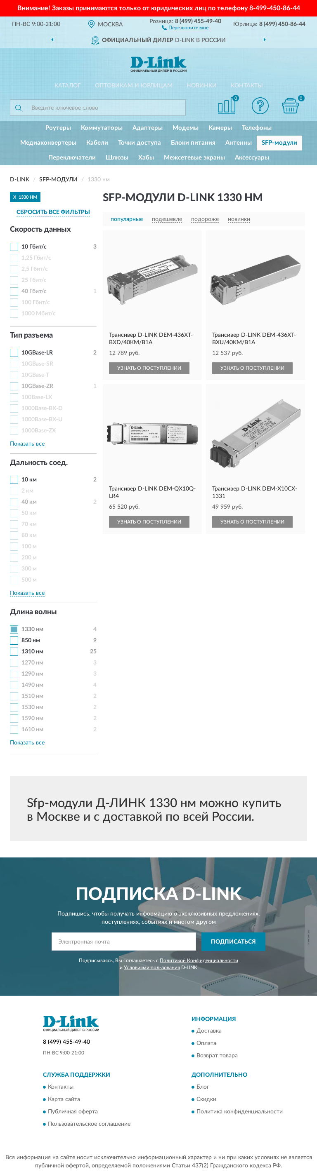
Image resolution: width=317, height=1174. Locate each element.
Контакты (247, 86)
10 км (29, 480)
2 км (27, 491)
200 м (29, 558)
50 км (29, 513)
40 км (29, 502)
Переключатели (72, 158)
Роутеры (58, 128)
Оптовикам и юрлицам (134, 86)
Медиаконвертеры (48, 143)
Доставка (209, 1031)
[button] (185, 27)
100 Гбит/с (35, 302)
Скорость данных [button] (40, 229)
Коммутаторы (102, 128)
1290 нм (32, 674)
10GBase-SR (37, 364)
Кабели (97, 143)
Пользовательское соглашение (89, 1124)
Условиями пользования (152, 967)
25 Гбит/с (34, 280)
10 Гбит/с (34, 247)
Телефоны (257, 128)
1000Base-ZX (38, 431)
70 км (29, 524)
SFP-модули (279, 143)
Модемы (186, 128)
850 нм (30, 640)
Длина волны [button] (33, 612)
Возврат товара (217, 1056)
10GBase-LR (37, 353)
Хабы (146, 158)
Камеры (220, 128)
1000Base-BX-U (41, 420)
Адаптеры (147, 128)
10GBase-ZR (37, 386)
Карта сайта (64, 1099)
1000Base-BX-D (42, 408)
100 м (29, 546)
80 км (29, 535)
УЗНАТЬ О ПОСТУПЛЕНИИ (149, 368)
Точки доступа (139, 143)
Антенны (238, 143)
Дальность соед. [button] (39, 463)
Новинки (202, 86)
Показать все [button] (27, 444)
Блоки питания (193, 143)
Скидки (206, 1099)
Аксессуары (252, 158)
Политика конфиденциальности (239, 1112)
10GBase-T (35, 375)
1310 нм (32, 652)
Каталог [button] (67, 86)
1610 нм (32, 730)
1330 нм (32, 629)
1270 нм (32, 663)
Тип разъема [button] (31, 335)
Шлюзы (117, 158)
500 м (29, 580)
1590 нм (32, 718)
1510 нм (32, 696)
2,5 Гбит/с (34, 269)
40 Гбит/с (34, 291)
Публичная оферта (73, 1112)
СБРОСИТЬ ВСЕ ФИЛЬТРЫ (53, 212)
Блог (202, 1087)
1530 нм (32, 707)
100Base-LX (36, 397)
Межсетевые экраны (194, 158)
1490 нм (32, 685)
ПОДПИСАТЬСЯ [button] (233, 942)
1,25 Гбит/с (36, 258)
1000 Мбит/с (38, 314)
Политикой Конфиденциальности (199, 960)
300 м (29, 569)
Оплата (206, 1044)
